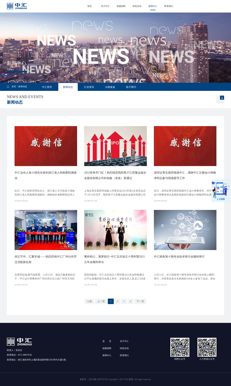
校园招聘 (121, 6)
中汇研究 (47, 87)
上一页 (101, 301)
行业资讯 (89, 87)
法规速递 (110, 87)
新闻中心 (152, 6)
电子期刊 (131, 87)
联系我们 (168, 6)
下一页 (140, 301)
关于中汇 (105, 6)
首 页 (106, 341)
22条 (89, 301)
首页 (89, 6)
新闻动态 (68, 87)
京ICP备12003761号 (98, 379)
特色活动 (137, 6)
